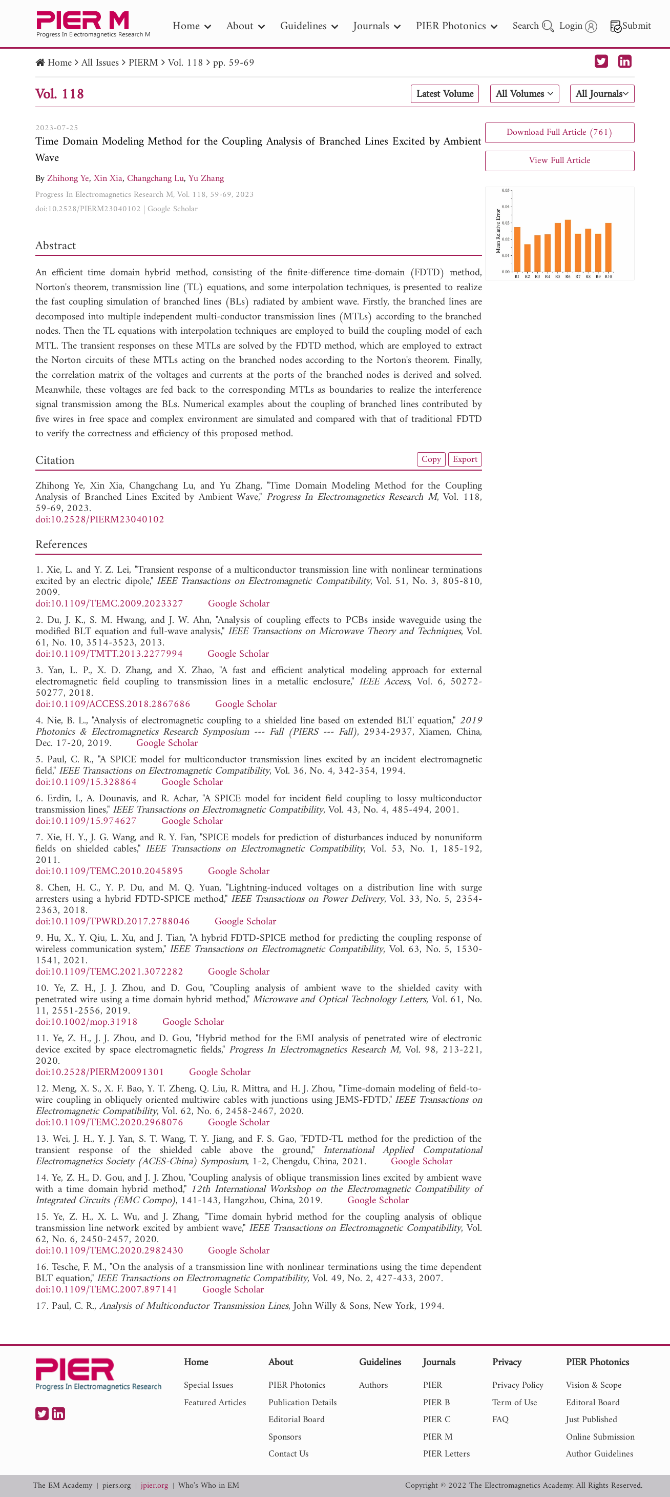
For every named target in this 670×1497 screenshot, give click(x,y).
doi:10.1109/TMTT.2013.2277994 (109, 654)
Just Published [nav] (591, 1420)
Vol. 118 (185, 63)
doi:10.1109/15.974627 (86, 822)
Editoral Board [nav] (593, 1403)
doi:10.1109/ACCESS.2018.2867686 (113, 705)
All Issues (100, 63)
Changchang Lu (155, 179)
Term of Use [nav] (514, 1403)
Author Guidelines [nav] (599, 1454)
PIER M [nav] (438, 1437)
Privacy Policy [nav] (517, 1385)
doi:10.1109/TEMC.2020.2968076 (109, 1123)
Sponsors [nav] (284, 1437)
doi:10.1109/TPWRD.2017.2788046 (112, 922)
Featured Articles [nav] (215, 1403)
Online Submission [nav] (600, 1437)
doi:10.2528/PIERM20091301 (99, 1073)
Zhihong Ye (68, 179)
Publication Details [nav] (302, 1403)
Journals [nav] (377, 26)
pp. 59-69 (234, 63)
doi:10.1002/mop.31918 (86, 1022)
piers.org (116, 1486)
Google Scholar (173, 209)
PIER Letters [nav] (446, 1454)
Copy (431, 459)
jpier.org (154, 1486)
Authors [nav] (373, 1385)
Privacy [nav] (506, 1363)
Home (60, 63)
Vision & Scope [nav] (594, 1385)
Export (465, 459)
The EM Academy (62, 1486)
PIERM (143, 63)
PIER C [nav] (437, 1420)
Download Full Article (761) (560, 132)
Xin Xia (108, 179)
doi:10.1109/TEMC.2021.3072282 (109, 972)
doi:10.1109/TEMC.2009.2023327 (109, 604)
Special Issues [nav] (208, 1385)
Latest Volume (444, 94)
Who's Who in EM (208, 1486)
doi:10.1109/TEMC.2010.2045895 (109, 872)
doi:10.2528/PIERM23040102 (88, 209)
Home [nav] (192, 26)
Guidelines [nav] (309, 26)
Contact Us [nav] (288, 1454)
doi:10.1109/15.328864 (86, 783)
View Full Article (560, 161)
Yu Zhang (206, 179)
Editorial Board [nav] (296, 1420)
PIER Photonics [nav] (456, 26)
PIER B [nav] (436, 1403)
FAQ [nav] (500, 1420)
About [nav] (245, 26)
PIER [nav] (432, 1385)
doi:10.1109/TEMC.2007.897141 (106, 1290)
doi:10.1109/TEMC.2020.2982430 (109, 1251)
